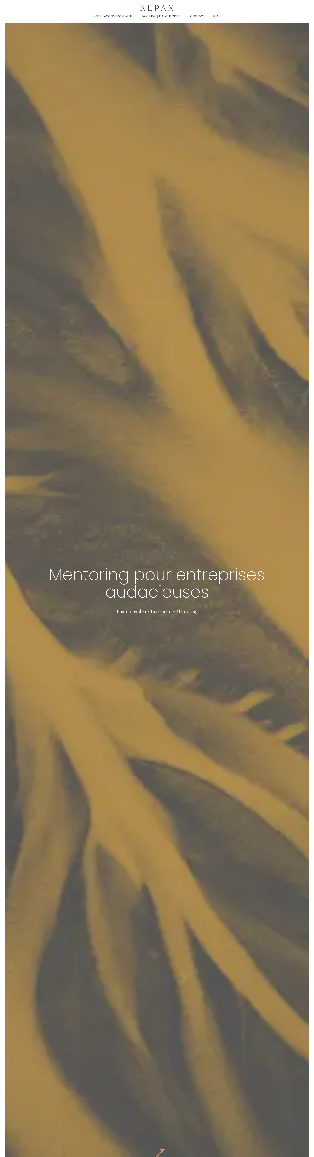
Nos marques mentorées (161, 16)
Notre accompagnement (113, 16)
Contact (197, 16)
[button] (215, 16)
